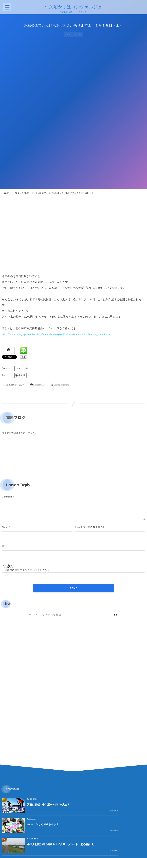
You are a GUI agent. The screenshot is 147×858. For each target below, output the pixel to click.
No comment (38, 385)
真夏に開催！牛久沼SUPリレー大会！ (48, 804)
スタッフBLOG (23, 368)
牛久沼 (21, 375)
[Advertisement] (73, 237)
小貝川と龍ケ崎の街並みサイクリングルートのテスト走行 (50, 849)
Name (5, 527)
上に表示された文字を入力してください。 (26, 569)
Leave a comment (61, 385)
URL (4, 546)
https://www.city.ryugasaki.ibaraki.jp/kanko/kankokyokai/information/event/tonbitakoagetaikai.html (56, 334)
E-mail (78, 527)
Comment (7, 496)
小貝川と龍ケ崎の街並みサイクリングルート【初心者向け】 (50, 826)
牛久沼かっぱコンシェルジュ (73, 7)
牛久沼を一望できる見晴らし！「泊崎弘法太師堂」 (121, 826)
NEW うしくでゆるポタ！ (114, 804)
